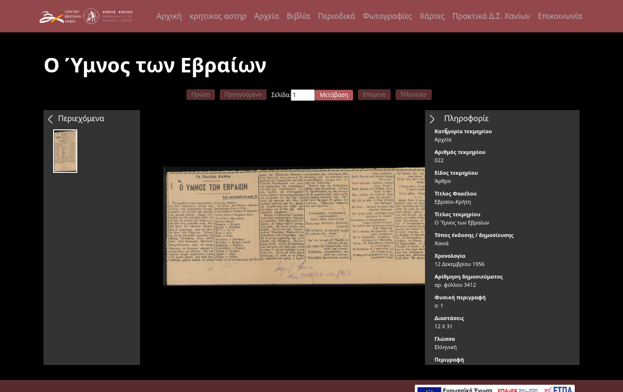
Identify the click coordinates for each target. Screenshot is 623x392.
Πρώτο (200, 94)
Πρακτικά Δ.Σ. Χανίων (491, 16)
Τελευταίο (413, 94)
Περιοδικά (336, 16)
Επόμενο (374, 94)
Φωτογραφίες (387, 16)
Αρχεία (267, 16)
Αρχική (169, 16)
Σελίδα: (281, 95)
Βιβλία (298, 16)
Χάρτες (432, 16)
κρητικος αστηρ (218, 16)
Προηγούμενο (243, 94)
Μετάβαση (334, 95)
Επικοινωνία (560, 16)
